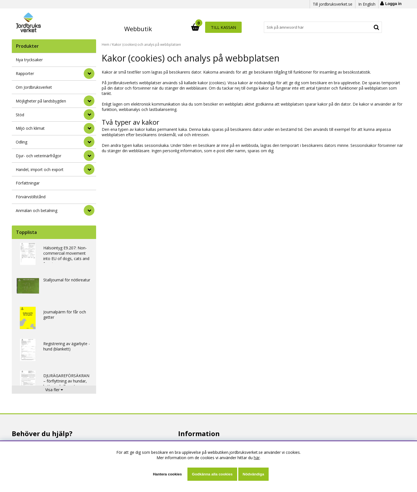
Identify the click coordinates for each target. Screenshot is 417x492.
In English (366, 4)
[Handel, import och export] (89, 169)
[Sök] (233, 27)
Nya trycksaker (29, 59)
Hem (105, 44)
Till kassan (364, 27)
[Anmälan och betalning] (89, 210)
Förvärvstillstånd (31, 196)
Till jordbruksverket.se (332, 4)
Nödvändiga (253, 474)
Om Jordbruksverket (34, 87)
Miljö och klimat (30, 128)
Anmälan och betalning (36, 210)
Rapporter (25, 73)
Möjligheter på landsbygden (41, 101)
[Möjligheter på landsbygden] (89, 100)
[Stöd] (89, 114)
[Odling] (89, 141)
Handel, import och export (40, 169)
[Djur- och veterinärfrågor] (89, 155)
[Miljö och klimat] (89, 128)
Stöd (20, 114)
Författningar (28, 183)
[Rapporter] (89, 73)
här (257, 457)
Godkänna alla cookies (212, 474)
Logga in (393, 3)
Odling (21, 142)
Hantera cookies (167, 474)
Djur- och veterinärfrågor (38, 155)
